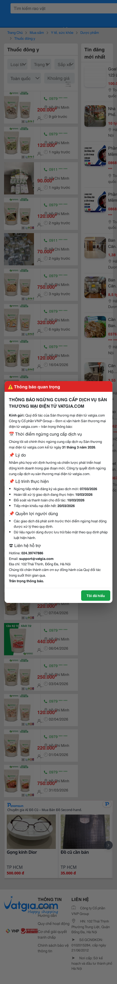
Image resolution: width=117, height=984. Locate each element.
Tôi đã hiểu (96, 595)
